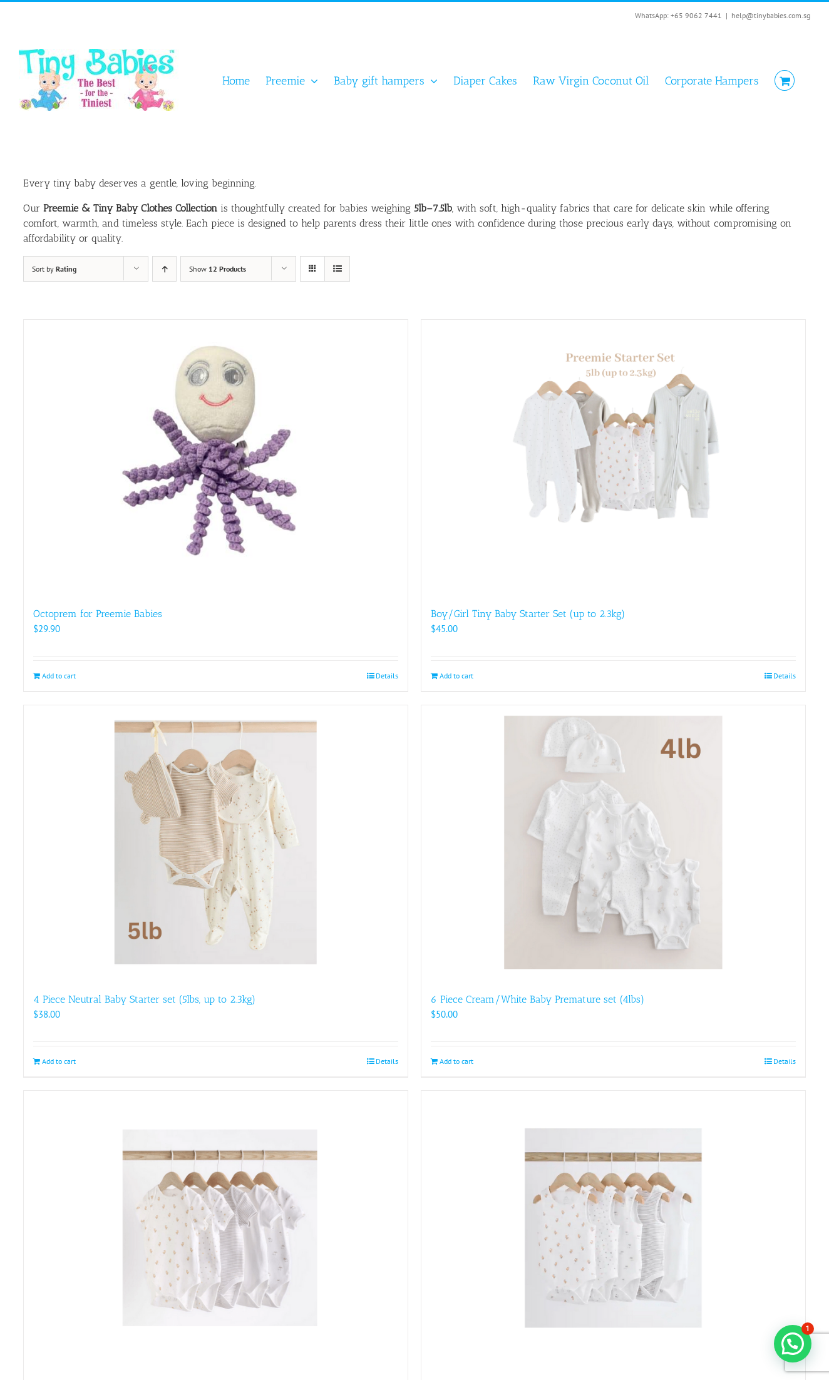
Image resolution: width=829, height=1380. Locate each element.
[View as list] (337, 269)
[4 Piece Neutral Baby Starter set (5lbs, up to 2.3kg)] (216, 842)
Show (217, 268)
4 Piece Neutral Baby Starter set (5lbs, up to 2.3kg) (144, 999)
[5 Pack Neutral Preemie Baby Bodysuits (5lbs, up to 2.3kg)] (216, 1228)
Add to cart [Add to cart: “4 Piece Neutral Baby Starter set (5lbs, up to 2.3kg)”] (59, 1061)
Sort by (54, 268)
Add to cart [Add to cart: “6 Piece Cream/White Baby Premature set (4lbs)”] (456, 1061)
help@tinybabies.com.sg (770, 15)
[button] (792, 1343)
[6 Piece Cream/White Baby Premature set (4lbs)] (613, 842)
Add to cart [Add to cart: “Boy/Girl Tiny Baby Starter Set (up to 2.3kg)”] (456, 675)
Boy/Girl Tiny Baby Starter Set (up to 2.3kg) (528, 614)
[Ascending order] (164, 269)
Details (387, 675)
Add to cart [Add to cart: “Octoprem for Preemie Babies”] (59, 675)
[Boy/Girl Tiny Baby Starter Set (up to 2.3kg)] (613, 457)
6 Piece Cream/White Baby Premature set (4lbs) (537, 999)
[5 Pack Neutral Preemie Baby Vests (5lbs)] (613, 1228)
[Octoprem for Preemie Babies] (216, 457)
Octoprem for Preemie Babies (97, 614)
